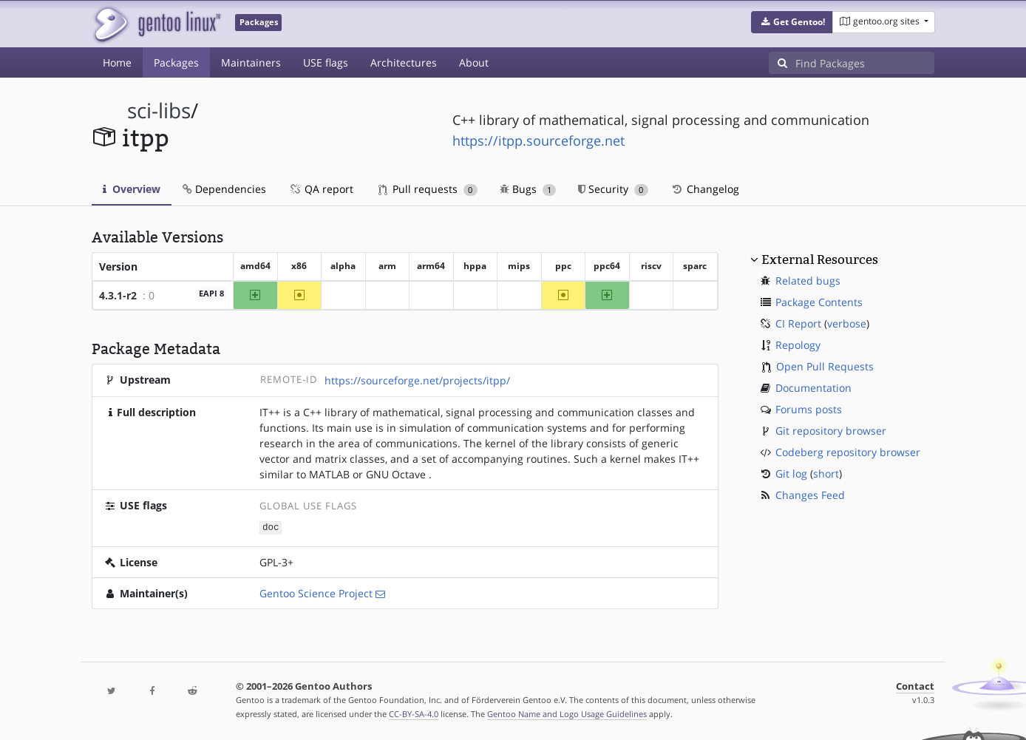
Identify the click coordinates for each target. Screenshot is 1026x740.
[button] (792, 22)
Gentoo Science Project (316, 592)
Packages (176, 62)
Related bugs (807, 281)
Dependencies (224, 189)
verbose (846, 323)
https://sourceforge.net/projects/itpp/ (417, 380)
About (474, 62)
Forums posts (808, 409)
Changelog (704, 189)
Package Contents (819, 302)
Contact (915, 685)
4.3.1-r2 (118, 295)
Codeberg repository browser (847, 452)
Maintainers (251, 62)
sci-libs (159, 110)
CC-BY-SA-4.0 (413, 713)
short (826, 473)
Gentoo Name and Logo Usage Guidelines (567, 713)
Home (117, 62)
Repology (798, 345)
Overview (131, 189)
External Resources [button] (819, 259)
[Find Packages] (864, 63)
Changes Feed (810, 495)
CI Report (798, 323)
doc (270, 526)
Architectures (403, 62)
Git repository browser (830, 431)
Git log (791, 473)
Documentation (813, 388)
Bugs (528, 189)
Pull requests (428, 189)
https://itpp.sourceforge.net (538, 140)
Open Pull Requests (825, 366)
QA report (320, 189)
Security (613, 189)
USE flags (325, 62)
